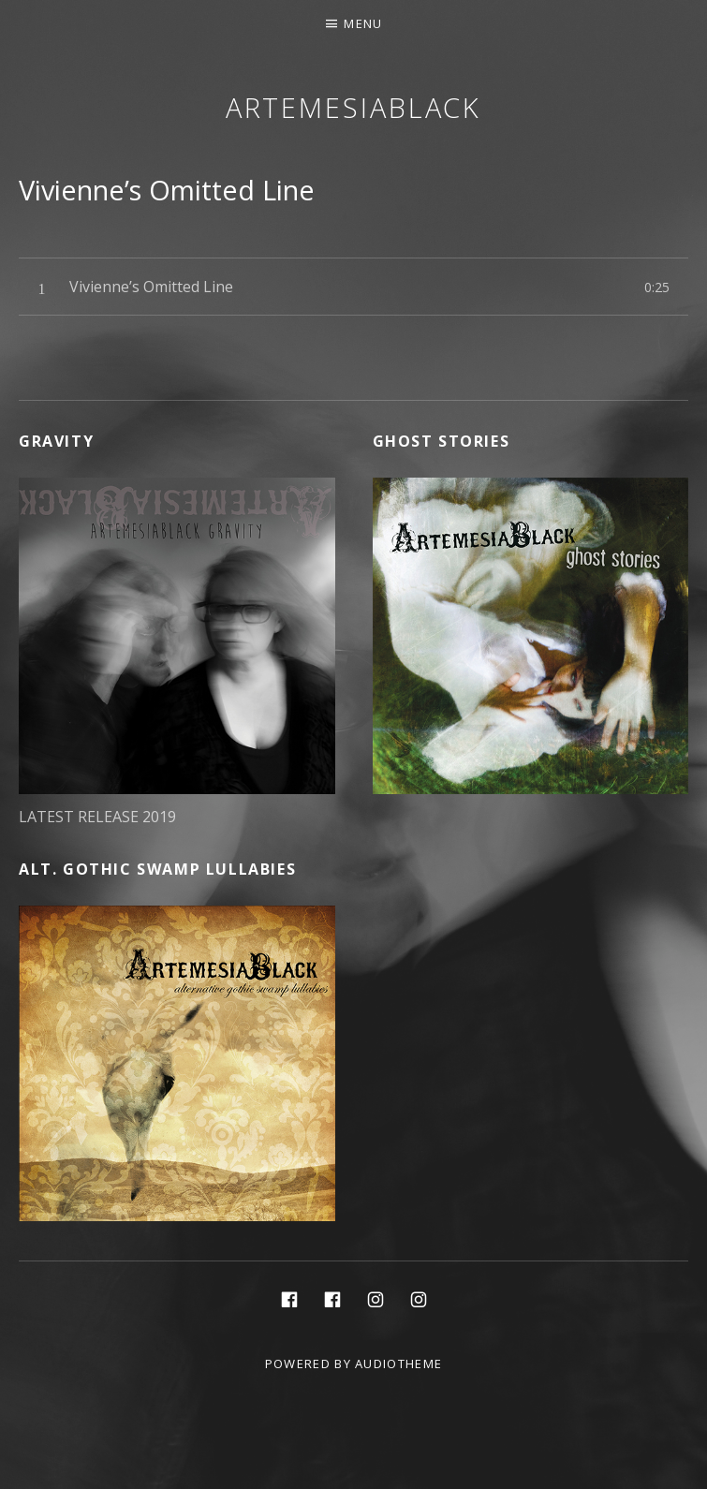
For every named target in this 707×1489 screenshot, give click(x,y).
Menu (363, 23)
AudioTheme (398, 1363)
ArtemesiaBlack (354, 107)
